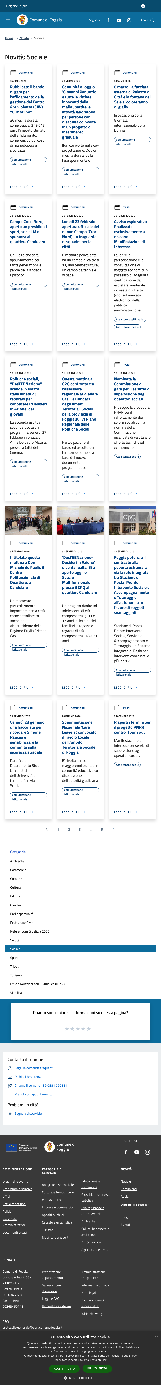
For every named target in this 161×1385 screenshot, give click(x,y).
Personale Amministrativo (14, 1221)
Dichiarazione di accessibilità (92, 1303)
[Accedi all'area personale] (143, 6)
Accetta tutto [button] (64, 1368)
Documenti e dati (15, 1232)
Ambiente (17, 861)
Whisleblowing (91, 1313)
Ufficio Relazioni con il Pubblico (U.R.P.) (37, 983)
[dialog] (80, 1358)
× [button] (156, 1335)
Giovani (15, 904)
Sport (14, 957)
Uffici (6, 1196)
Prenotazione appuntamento (52, 1274)
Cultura (15, 887)
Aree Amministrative (17, 1188)
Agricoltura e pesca (95, 1249)
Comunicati (21, 73)
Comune (16, 878)
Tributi (14, 966)
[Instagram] (127, 20)
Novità (24, 38)
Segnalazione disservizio (51, 1288)
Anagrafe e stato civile (58, 1184)
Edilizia (15, 896)
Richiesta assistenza (56, 1306)
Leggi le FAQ (51, 1298)
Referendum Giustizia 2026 (29, 931)
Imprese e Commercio (57, 1207)
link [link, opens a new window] (104, 1360)
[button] (80, 1378)
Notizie (126, 1181)
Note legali (89, 1292)
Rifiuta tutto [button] (97, 1368)
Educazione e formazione (90, 1184)
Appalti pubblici (53, 1214)
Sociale (15, 948)
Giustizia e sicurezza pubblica (95, 1197)
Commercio (18, 869)
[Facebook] (106, 20)
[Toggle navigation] (8, 19)
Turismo (16, 975)
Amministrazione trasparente (93, 1274)
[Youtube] (117, 20)
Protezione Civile (22, 922)
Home (9, 38)
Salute (14, 940)
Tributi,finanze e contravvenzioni (92, 1210)
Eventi (125, 1224)
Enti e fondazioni (14, 1203)
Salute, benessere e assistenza (95, 1231)
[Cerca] (152, 20)
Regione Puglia (16, 5)
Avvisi (122, 207)
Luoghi (125, 1217)
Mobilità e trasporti (55, 1237)
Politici (7, 1211)
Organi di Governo (15, 1181)
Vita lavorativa (52, 1199)
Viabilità (16, 992)
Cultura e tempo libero (58, 1192)
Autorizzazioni (91, 1242)
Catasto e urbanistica (57, 1222)
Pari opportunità (22, 913)
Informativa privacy (95, 1285)
